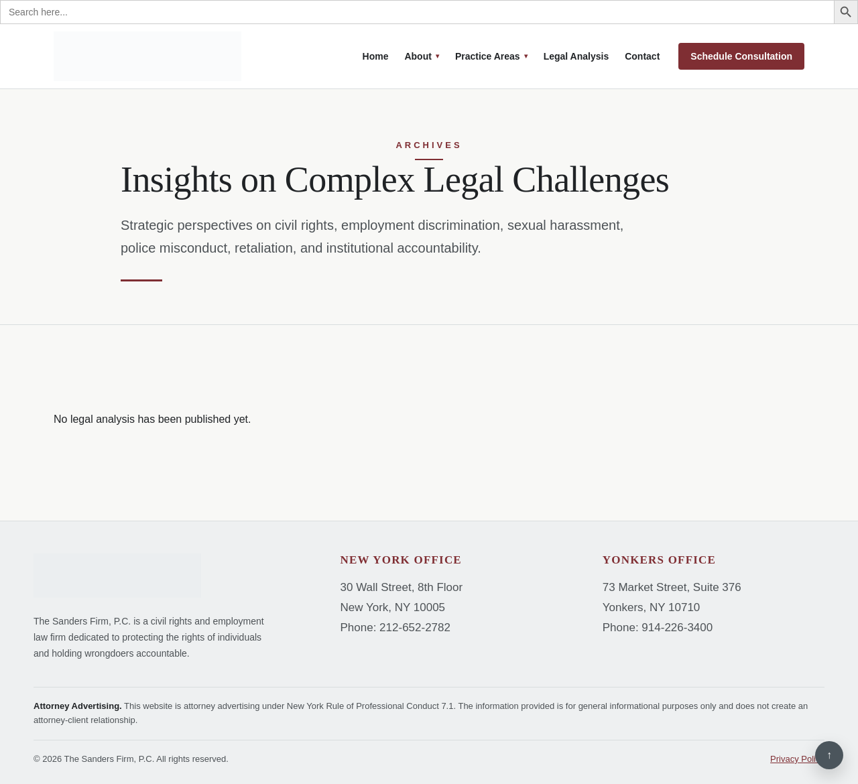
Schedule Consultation (741, 56)
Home (376, 56)
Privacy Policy (797, 759)
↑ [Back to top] (829, 755)
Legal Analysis (576, 56)
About (417, 56)
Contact (642, 56)
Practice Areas (487, 56)
